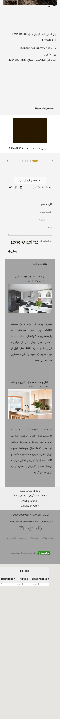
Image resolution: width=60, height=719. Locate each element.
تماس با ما (11, 538)
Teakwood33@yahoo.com (26, 515)
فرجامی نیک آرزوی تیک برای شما (30, 496)
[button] (8, 161)
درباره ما (22, 538)
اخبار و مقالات (47, 538)
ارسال (12, 251)
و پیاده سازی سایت (30, 553)
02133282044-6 (30, 501)
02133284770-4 (30, 506)
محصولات (33, 538)
